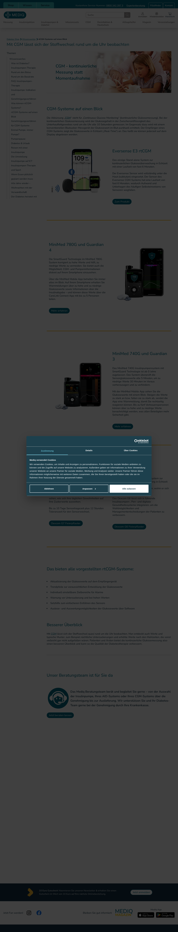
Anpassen (89, 488)
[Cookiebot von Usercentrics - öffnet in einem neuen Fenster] (136, 441)
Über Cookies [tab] (131, 450)
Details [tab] (89, 450)
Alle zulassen (129, 488)
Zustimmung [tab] (47, 451)
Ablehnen (49, 488)
